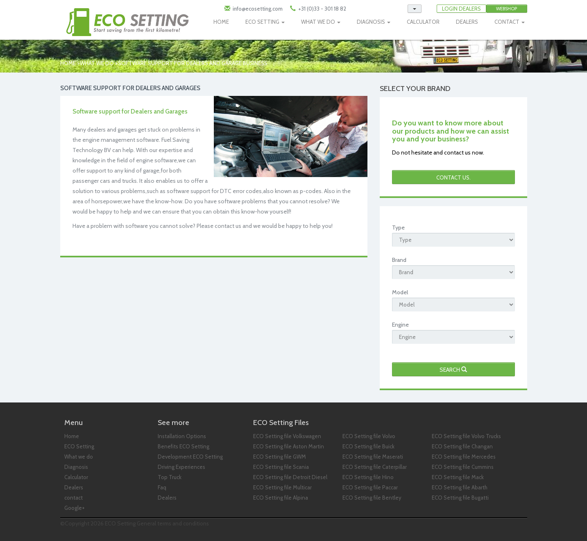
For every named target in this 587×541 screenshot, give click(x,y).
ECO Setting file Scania (281, 467)
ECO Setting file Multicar (282, 487)
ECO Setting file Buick (368, 446)
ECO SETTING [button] (265, 21)
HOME (221, 21)
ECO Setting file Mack (458, 477)
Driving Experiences (181, 467)
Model (400, 292)
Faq (162, 487)
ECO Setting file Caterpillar (374, 467)
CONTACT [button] (509, 21)
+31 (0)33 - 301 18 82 (321, 8)
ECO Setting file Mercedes (464, 456)
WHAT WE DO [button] (320, 21)
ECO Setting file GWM (279, 456)
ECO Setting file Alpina (280, 497)
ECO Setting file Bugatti (460, 497)
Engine (400, 324)
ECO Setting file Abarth (459, 487)
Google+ (74, 508)
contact (73, 497)
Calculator (76, 477)
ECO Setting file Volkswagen (287, 436)
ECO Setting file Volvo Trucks (466, 436)
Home (68, 63)
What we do (97, 63)
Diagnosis (76, 467)
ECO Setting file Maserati (372, 456)
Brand (399, 260)
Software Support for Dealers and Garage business (192, 63)
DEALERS (467, 21)
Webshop (506, 8)
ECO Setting (79, 446)
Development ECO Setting (190, 456)
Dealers (73, 487)
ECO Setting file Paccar (370, 487)
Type (398, 227)
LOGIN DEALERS (461, 8)
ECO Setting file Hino (368, 477)
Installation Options (182, 436)
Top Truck (169, 477)
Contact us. (453, 177)
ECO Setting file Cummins (463, 467)
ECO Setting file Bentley (371, 497)
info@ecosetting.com (257, 8)
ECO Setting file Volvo (368, 436)
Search (453, 369)
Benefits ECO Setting (183, 446)
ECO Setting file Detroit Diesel (290, 477)
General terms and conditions (173, 523)
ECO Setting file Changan (462, 446)
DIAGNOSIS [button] (373, 21)
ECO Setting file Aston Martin (288, 446)
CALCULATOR (423, 21)
